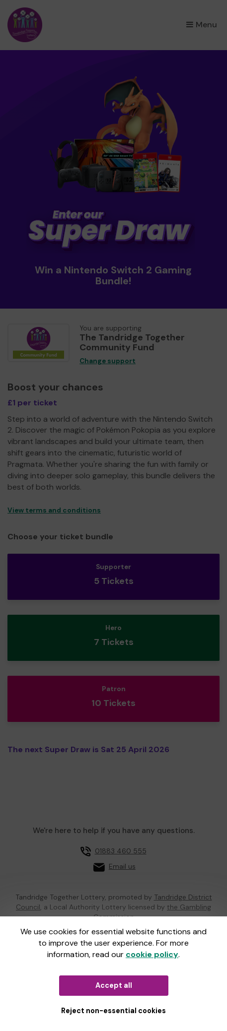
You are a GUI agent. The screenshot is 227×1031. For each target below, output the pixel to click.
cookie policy (152, 954)
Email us (122, 866)
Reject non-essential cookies (113, 1010)
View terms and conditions (54, 510)
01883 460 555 (121, 850)
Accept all (113, 985)
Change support (107, 361)
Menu (201, 24)
